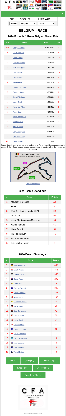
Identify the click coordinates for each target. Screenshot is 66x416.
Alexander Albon (19, 107)
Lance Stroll (17, 102)
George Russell (19, 48)
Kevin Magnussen (19, 117)
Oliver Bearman (20, 334)
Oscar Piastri (17, 58)
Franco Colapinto (20, 338)
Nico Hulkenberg (19, 137)
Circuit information (33, 184)
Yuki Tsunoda (18, 127)
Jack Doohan (19, 347)
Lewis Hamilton (18, 53)
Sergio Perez (18, 82)
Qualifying (29, 360)
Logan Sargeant (19, 132)
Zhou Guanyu (18, 141)
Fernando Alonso (19, 87)
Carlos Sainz (17, 77)
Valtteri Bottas (18, 122)
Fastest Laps (50, 360)
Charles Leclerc (19, 63)
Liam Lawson (19, 343)
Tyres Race (22, 368)
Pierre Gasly (17, 112)
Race (12, 360)
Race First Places (33, 375)
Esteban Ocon (18, 92)
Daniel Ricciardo (19, 97)
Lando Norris (17, 72)
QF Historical (43, 368)
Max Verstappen (19, 67)
